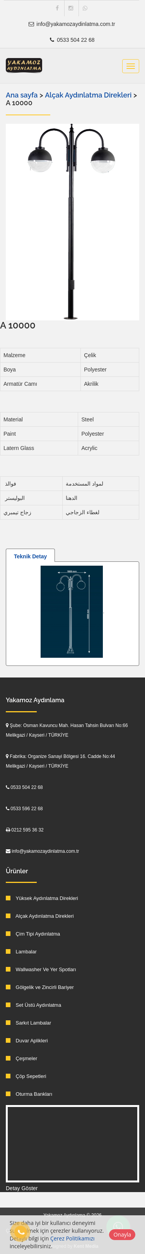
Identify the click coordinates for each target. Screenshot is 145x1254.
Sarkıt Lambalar (28, 1023)
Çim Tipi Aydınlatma (33, 934)
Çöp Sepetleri (26, 1076)
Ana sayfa (22, 95)
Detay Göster (22, 1188)
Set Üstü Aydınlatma (33, 1005)
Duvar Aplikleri (27, 1041)
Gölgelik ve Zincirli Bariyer (40, 987)
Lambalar (21, 952)
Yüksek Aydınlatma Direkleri (42, 898)
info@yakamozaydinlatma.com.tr (71, 24)
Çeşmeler (21, 1058)
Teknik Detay (30, 556)
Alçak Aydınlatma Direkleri (89, 95)
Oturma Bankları (29, 1094)
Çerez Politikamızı (72, 1238)
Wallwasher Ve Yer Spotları (41, 969)
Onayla (122, 1234)
